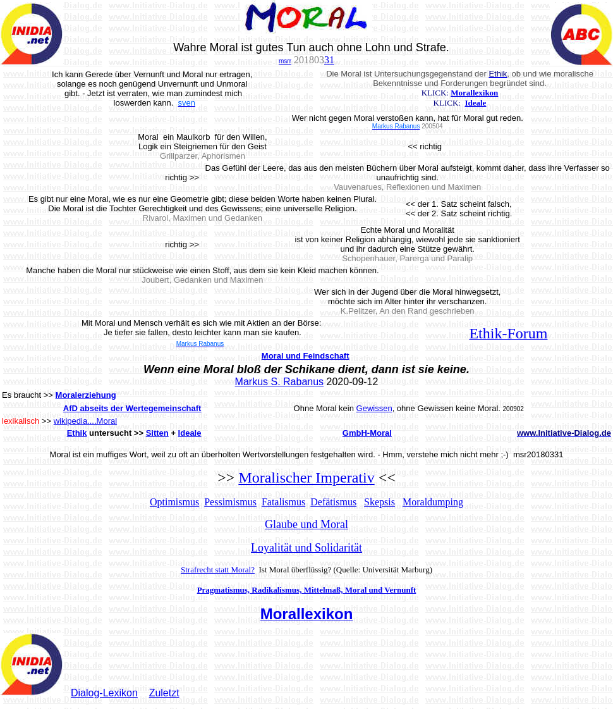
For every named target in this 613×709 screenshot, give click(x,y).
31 (329, 59)
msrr (285, 61)
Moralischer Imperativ (306, 477)
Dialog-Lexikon (104, 692)
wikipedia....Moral (85, 421)
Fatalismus (283, 501)
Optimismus (174, 501)
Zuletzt (164, 692)
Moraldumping (433, 501)
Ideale (475, 103)
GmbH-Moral (367, 433)
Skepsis (379, 501)
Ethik (77, 433)
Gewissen (374, 408)
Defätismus (333, 501)
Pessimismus (230, 501)
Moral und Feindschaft (305, 356)
